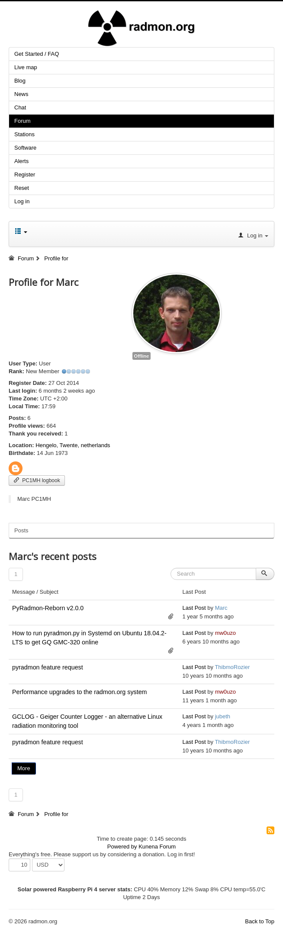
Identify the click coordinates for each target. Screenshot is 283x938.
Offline (141, 356)
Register (24, 174)
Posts (21, 530)
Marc (221, 608)
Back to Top (259, 921)
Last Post (194, 608)
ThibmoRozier (232, 667)
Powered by (122, 846)
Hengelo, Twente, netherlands (72, 445)
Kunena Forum (157, 846)
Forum (22, 121)
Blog (20, 80)
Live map (25, 67)
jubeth (222, 716)
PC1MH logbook (36, 480)
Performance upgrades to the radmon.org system (79, 691)
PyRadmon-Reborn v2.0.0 (48, 608)
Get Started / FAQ (36, 54)
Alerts (21, 161)
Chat (20, 107)
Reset (21, 188)
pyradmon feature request (47, 667)
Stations (24, 134)
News (21, 94)
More (23, 768)
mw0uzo (225, 633)
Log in (21, 201)
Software (25, 147)
